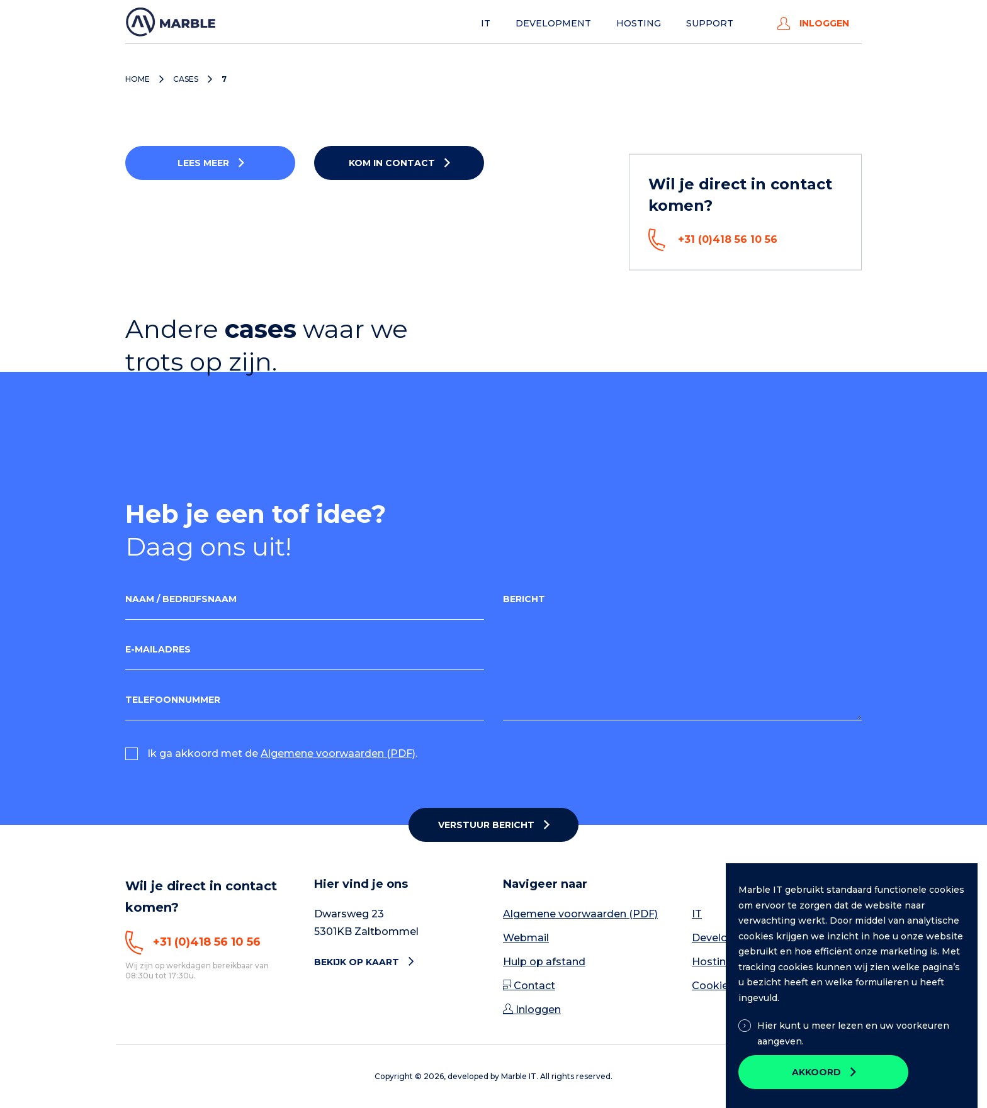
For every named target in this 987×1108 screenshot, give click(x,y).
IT (485, 23)
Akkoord (816, 1072)
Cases (185, 79)
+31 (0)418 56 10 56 (712, 239)
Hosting (638, 23)
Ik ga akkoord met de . (282, 753)
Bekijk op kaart (364, 962)
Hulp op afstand (544, 962)
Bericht (524, 599)
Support (709, 23)
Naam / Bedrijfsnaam (181, 599)
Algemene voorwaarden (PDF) (338, 753)
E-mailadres (158, 649)
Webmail (526, 938)
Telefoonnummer (172, 699)
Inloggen (813, 23)
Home (137, 79)
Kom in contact (392, 163)
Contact (529, 986)
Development (553, 23)
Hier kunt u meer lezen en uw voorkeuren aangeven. (843, 1033)
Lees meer (203, 163)
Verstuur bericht (486, 825)
